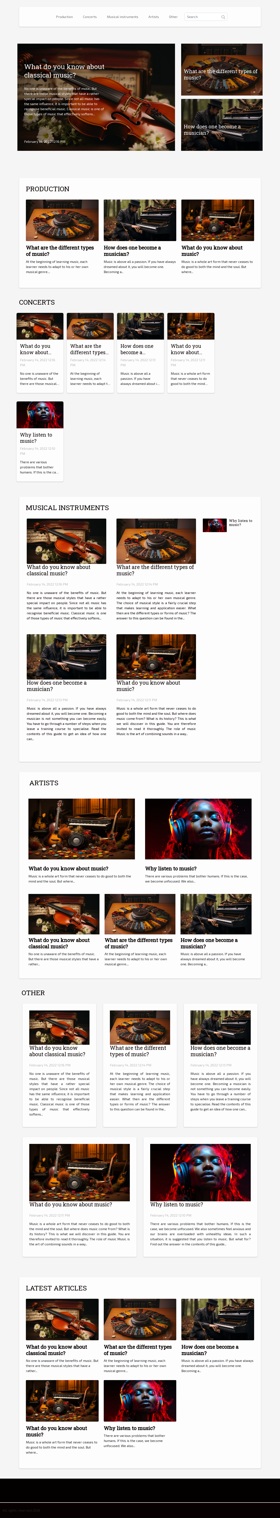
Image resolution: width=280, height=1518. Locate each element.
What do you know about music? (211, 250)
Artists (153, 17)
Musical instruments (122, 17)
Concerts (90, 17)
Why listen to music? (36, 438)
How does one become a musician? (212, 129)
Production (64, 17)
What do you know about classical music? (64, 70)
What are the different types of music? (221, 74)
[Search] (205, 17)
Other (173, 17)
